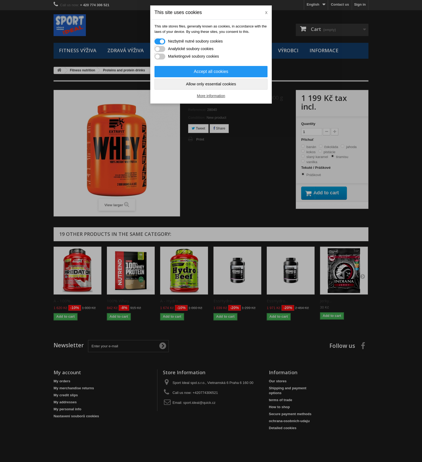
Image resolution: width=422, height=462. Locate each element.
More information (211, 96)
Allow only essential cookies (211, 84)
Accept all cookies (211, 71)
